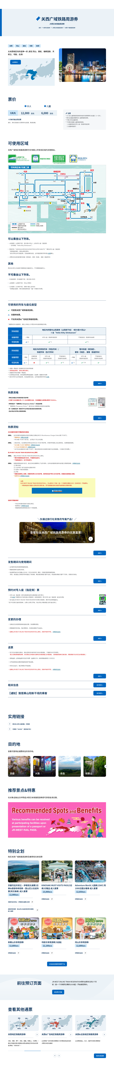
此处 (14, 597)
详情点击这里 (24, 437)
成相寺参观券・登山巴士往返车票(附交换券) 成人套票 (21, 910)
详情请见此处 (31, 447)
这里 (49, 253)
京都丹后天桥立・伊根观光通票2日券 (19, 902)
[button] (100, 80)
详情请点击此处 (35, 445)
